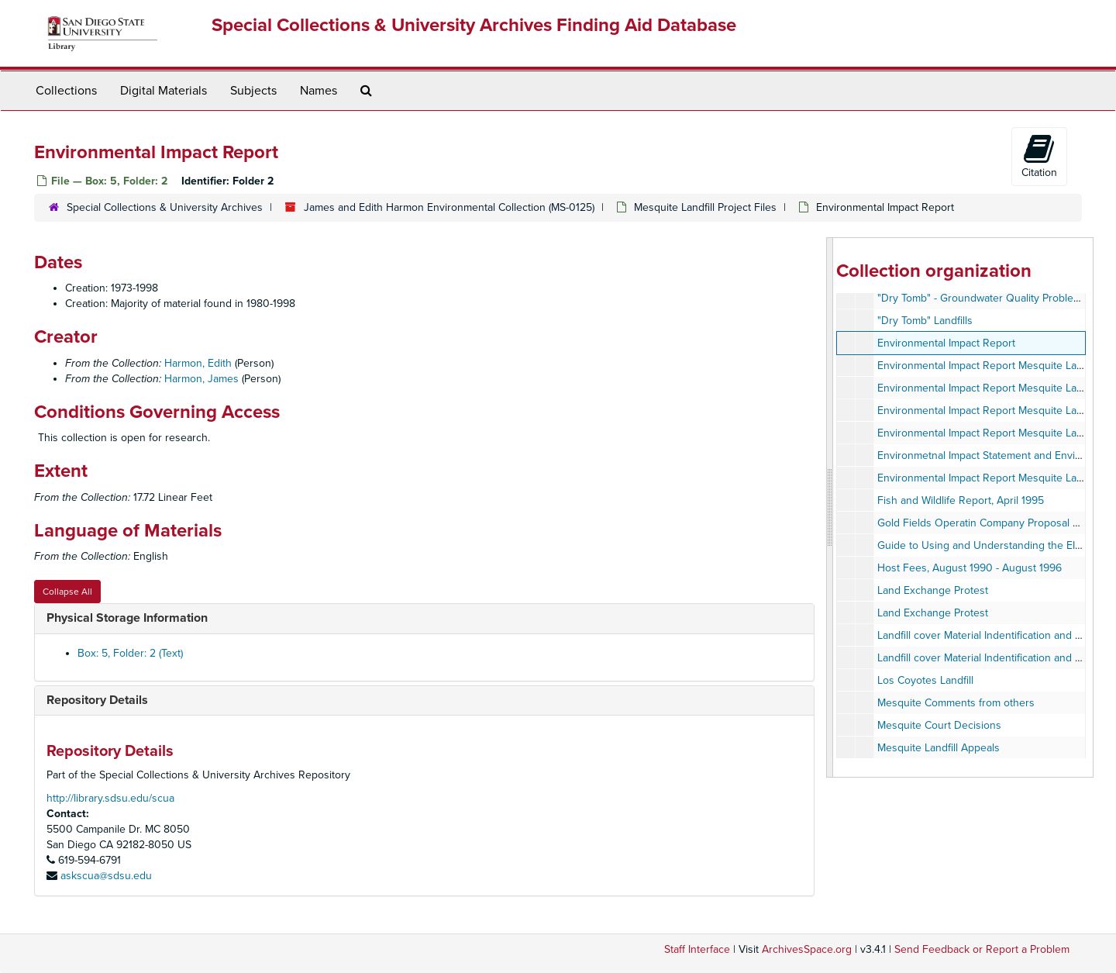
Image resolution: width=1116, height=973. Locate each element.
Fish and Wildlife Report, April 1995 (960, 500)
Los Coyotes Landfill (925, 680)
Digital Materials (163, 90)
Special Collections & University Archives (165, 207)
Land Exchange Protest (932, 590)
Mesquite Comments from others (956, 702)
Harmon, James (201, 378)
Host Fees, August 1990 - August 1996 (969, 567)
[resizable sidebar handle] (830, 507)
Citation (1039, 156)
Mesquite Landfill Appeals (938, 747)
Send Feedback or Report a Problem (982, 949)
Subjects (253, 90)
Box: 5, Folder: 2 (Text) (130, 653)
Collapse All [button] (67, 591)
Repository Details (97, 700)
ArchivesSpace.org (807, 949)
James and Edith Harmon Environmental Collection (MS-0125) (449, 207)
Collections (66, 90)
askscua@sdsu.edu (106, 875)
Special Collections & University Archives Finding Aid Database (474, 25)
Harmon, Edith (198, 363)
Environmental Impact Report (946, 343)
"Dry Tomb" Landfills (925, 320)
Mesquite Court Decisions (939, 725)
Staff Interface (697, 949)
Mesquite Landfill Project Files (705, 207)
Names (318, 90)
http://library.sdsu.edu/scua (110, 798)
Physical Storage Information (127, 618)
